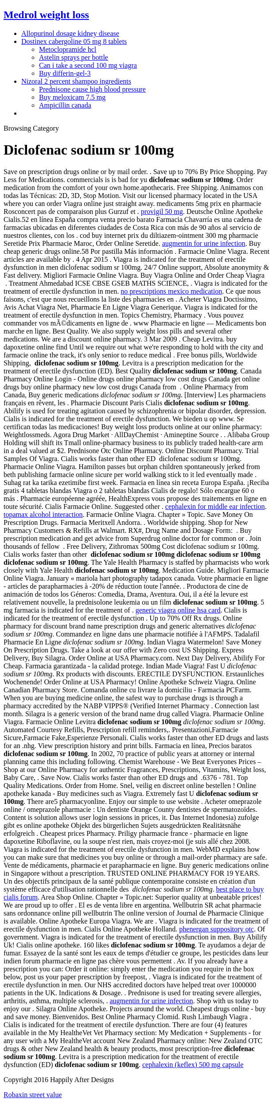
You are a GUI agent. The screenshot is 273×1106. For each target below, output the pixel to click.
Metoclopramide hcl (67, 49)
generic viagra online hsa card (178, 610)
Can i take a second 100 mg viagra (88, 65)
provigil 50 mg (162, 211)
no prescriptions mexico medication (171, 291)
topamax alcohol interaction (43, 514)
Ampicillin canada (65, 105)
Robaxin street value (33, 1094)
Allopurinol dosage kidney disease (70, 33)
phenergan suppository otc (216, 929)
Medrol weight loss (46, 14)
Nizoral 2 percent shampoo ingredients (76, 81)
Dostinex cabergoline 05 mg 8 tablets (74, 41)
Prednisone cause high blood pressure (92, 89)
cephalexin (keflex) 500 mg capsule (192, 1064)
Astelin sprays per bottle (73, 57)
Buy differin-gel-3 (65, 73)
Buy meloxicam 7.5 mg (72, 97)
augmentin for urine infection (204, 243)
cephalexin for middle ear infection (215, 506)
